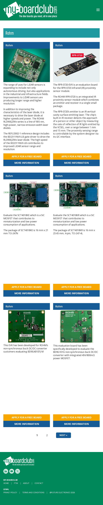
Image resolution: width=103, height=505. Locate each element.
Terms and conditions (33, 492)
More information (26, 162)
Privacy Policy (10, 492)
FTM (16, 483)
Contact (39, 483)
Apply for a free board (27, 156)
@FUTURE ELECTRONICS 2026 (62, 492)
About (26, 483)
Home (6, 483)
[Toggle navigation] (98, 9)
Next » (63, 435)
